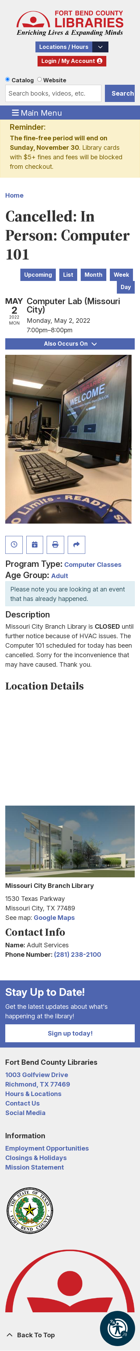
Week (121, 274)
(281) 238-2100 (77, 954)
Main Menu (37, 112)
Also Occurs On (70, 343)
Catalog (23, 80)
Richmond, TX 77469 (37, 1084)
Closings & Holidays (36, 1157)
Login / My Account (68, 61)
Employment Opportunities (47, 1148)
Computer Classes (92, 564)
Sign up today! (70, 1033)
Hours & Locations (33, 1093)
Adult (59, 576)
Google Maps (54, 917)
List (68, 274)
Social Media (25, 1112)
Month (93, 274)
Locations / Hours (63, 47)
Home (14, 195)
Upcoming (38, 274)
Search (123, 93)
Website (54, 80)
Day (126, 287)
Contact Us (22, 1103)
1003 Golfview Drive (36, 1074)
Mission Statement (34, 1167)
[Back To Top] (70, 1335)
